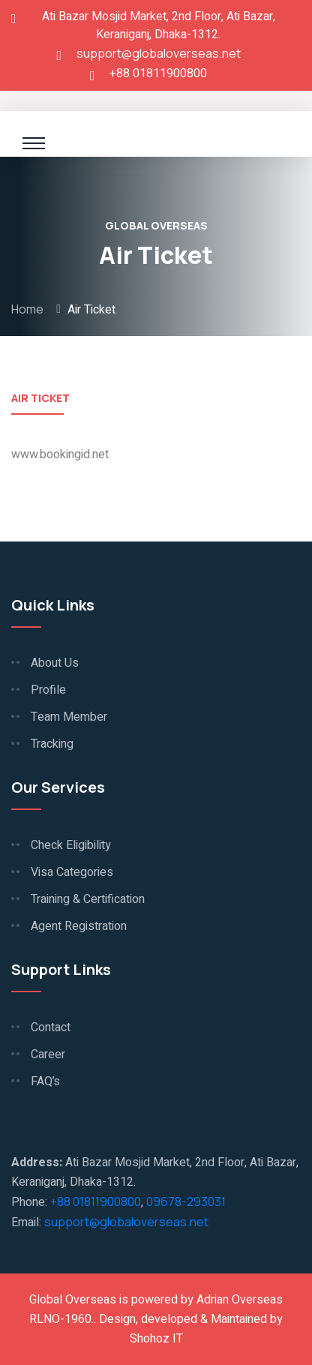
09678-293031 (186, 1201)
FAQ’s (45, 1081)
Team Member (69, 717)
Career (48, 1055)
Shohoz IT (156, 1339)
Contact (50, 1027)
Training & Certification (88, 899)
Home (27, 309)
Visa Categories (72, 872)
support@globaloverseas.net (158, 53)
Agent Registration (79, 926)
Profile (48, 690)
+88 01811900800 (95, 1201)
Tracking (52, 744)
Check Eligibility (71, 845)
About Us (55, 663)
